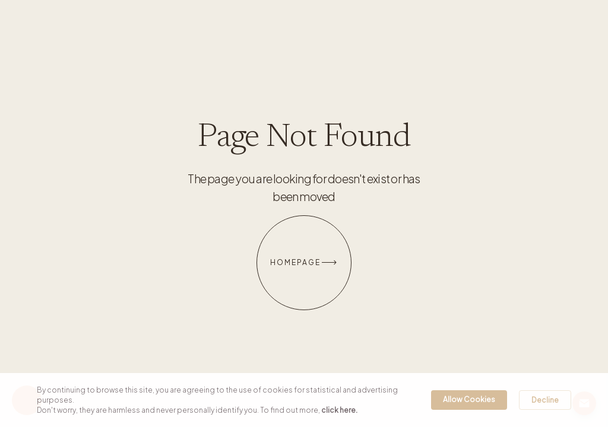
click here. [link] (339, 410)
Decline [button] (545, 400)
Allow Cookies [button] (469, 399)
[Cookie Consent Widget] (304, 400)
